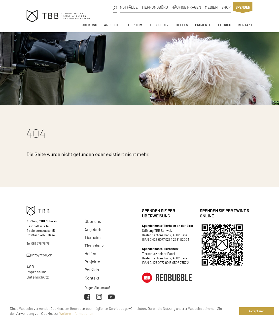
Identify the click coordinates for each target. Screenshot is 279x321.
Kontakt (245, 25)
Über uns (89, 25)
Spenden (243, 7)
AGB (30, 266)
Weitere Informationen (76, 313)
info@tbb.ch (39, 254)
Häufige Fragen (186, 7)
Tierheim (135, 25)
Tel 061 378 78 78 (38, 243)
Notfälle (129, 7)
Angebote (112, 25)
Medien (211, 7)
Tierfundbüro (154, 7)
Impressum (36, 271)
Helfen (182, 25)
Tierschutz (159, 25)
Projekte (203, 25)
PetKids (224, 25)
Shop (226, 7)
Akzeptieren (256, 311)
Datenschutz (38, 277)
